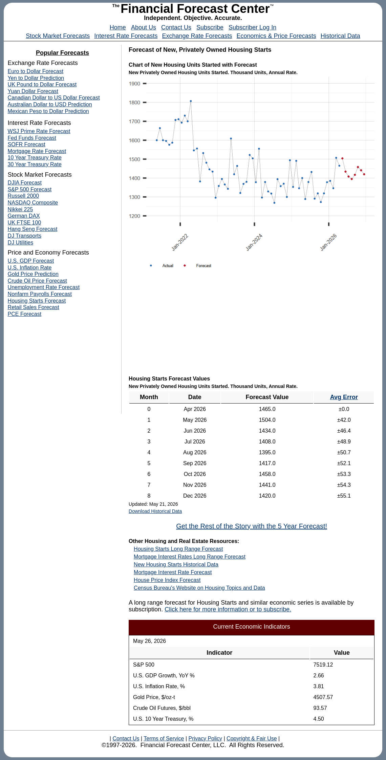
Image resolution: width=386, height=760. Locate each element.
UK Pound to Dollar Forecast (42, 84)
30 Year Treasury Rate (35, 164)
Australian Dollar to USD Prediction (50, 104)
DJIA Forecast (25, 183)
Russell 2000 (23, 196)
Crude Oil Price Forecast (37, 281)
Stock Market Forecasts (58, 35)
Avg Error (344, 397)
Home (118, 27)
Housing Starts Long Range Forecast (178, 549)
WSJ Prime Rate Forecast (39, 131)
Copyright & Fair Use (252, 738)
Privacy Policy (205, 738)
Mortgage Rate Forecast (37, 151)
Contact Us (176, 27)
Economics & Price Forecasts (276, 35)
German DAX (24, 216)
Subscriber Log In (252, 27)
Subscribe (209, 27)
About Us (143, 27)
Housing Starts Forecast (37, 301)
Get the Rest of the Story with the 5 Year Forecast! (251, 526)
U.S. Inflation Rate (30, 267)
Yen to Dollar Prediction (36, 78)
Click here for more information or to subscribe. (228, 609)
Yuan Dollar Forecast (33, 91)
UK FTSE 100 (24, 222)
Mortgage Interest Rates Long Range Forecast (189, 557)
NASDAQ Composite (33, 202)
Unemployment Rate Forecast (44, 287)
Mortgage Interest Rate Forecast (173, 572)
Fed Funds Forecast (32, 138)
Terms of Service (164, 738)
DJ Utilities (21, 242)
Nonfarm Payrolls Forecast (40, 294)
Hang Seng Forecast (33, 229)
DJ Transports (25, 236)
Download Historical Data (155, 511)
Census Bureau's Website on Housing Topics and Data (199, 588)
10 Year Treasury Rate (35, 157)
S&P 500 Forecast (30, 189)
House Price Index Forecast (167, 580)
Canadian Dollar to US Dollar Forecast (54, 98)
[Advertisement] (251, 325)
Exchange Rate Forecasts (197, 35)
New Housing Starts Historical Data (176, 564)
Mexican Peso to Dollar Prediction (48, 111)
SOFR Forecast (26, 144)
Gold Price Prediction (33, 274)
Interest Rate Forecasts (125, 35)
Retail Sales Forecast (33, 307)
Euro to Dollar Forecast (36, 71)
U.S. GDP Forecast (31, 261)
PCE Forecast (25, 314)
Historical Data (340, 35)
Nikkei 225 (20, 209)
